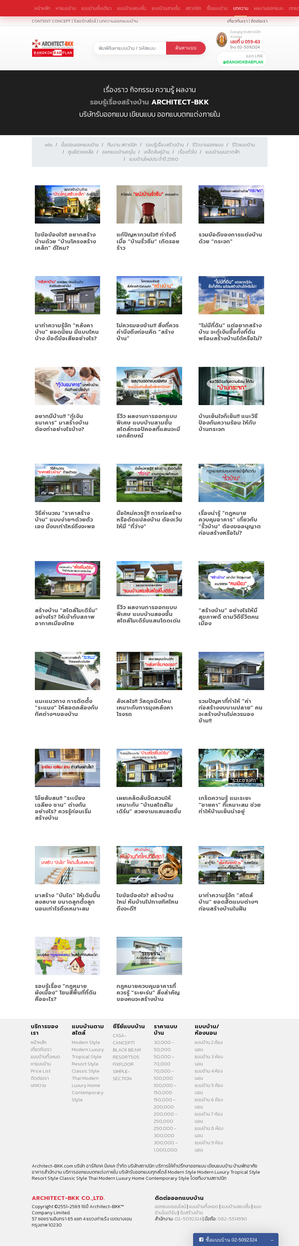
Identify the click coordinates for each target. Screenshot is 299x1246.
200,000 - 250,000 (165, 1118)
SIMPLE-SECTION (122, 1075)
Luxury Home (86, 1085)
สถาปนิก (193, 8)
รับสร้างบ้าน (191, 1212)
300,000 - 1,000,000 (166, 1146)
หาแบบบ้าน (66, 8)
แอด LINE (243, 59)
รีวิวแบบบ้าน (243, 144)
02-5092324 (188, 1218)
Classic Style (85, 1071)
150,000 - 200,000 (165, 1103)
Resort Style (85, 1064)
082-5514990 (232, 1218)
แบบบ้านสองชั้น (131, 8)
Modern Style (86, 1042)
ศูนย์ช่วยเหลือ (81, 152)
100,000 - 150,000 (165, 1089)
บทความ (240, 8)
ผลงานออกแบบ (268, 8)
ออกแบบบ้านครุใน (118, 152)
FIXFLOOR (123, 1064)
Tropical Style (86, 1056)
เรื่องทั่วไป (187, 152)
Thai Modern (85, 1078)
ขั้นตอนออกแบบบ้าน (80, 144)
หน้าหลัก (42, 8)
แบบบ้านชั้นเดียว (96, 8)
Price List (41, 1071)
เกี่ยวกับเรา (237, 21)
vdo (48, 144)
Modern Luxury (88, 1049)
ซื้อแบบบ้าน (217, 8)
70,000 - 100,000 (164, 1075)
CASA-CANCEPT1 (124, 1039)
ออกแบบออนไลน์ (170, 1206)
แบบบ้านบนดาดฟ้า (222, 152)
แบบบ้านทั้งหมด (45, 1056)
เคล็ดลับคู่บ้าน (156, 152)
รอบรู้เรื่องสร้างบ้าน (119, 102)
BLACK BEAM (127, 1050)
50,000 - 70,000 (164, 1060)
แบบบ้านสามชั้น (166, 8)
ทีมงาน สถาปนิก (122, 144)
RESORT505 (126, 1057)
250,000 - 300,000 (165, 1132)
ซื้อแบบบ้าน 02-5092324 (231, 1240)
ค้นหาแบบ (185, 48)
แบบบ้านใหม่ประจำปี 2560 (153, 159)
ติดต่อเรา (259, 21)
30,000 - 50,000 (164, 1046)
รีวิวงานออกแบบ (207, 144)
